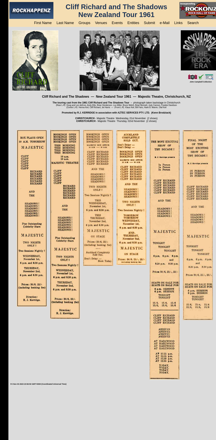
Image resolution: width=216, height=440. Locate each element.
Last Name (65, 23)
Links (178, 23)
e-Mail (165, 23)
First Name (43, 23)
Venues (101, 23)
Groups (84, 23)
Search (193, 23)
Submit (149, 23)
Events (117, 23)
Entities (133, 23)
